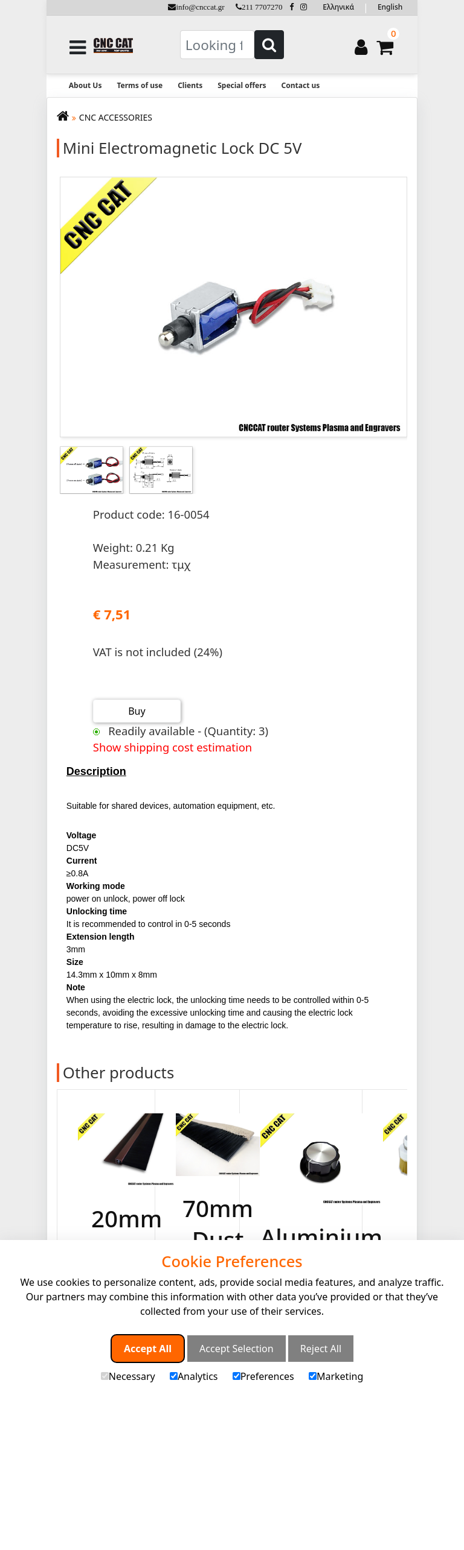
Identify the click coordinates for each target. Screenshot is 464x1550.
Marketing (336, 1376)
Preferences (263, 1376)
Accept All (148, 1348)
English (390, 7)
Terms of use (140, 85)
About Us (85, 85)
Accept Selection (236, 1348)
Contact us (301, 85)
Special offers (242, 85)
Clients (190, 85)
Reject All (320, 1348)
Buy (136, 711)
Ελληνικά (338, 7)
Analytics (194, 1376)
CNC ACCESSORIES (115, 117)
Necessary (128, 1376)
